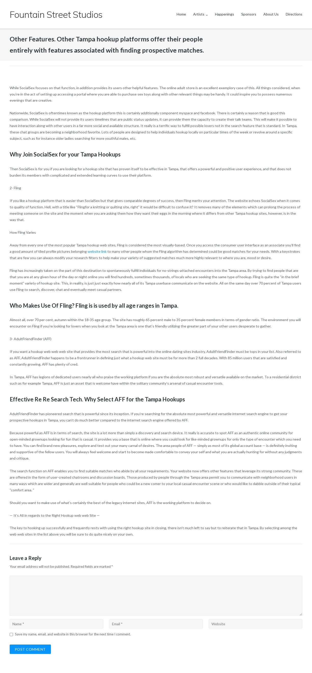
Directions (294, 14)
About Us (271, 14)
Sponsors (248, 14)
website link (97, 251)
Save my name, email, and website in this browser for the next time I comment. (73, 634)
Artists (198, 14)
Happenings (224, 14)
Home (181, 14)
